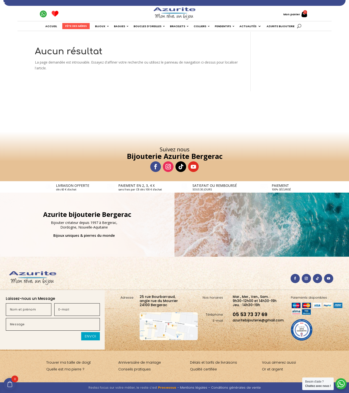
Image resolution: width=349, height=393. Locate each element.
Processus (167, 387)
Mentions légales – (195, 387)
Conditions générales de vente (236, 387)
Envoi (90, 336)
